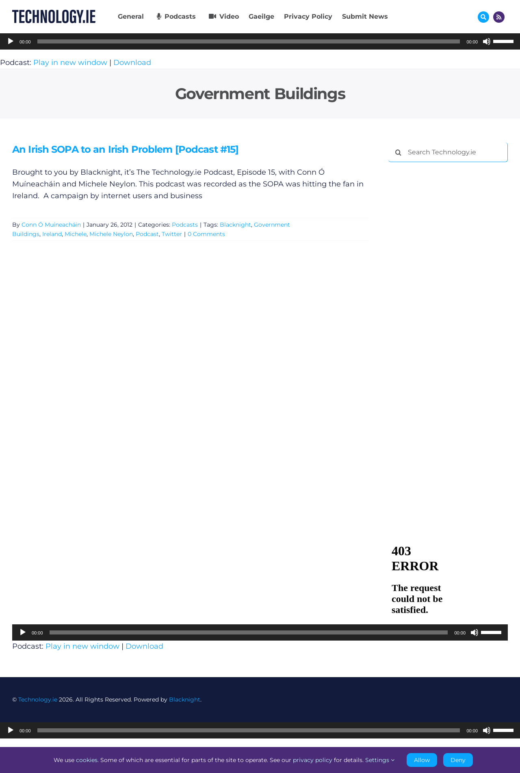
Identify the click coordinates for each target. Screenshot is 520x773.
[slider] (248, 41)
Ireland (52, 234)
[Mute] (487, 41)
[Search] (398, 152)
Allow (422, 760)
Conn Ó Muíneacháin (51, 224)
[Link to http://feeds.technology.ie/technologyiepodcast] (499, 17)
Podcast (147, 234)
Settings (379, 760)
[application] (260, 41)
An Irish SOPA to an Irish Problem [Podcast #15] (125, 149)
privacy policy (312, 760)
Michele (76, 234)
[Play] (10, 41)
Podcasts (185, 224)
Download (132, 62)
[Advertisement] (449, 292)
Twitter (172, 234)
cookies (87, 760)
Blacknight (235, 224)
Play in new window (70, 62)
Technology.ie (37, 699)
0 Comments (206, 234)
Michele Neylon (111, 234)
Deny (458, 760)
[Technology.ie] (53, 13)
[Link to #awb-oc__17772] (483, 17)
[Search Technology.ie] (448, 152)
